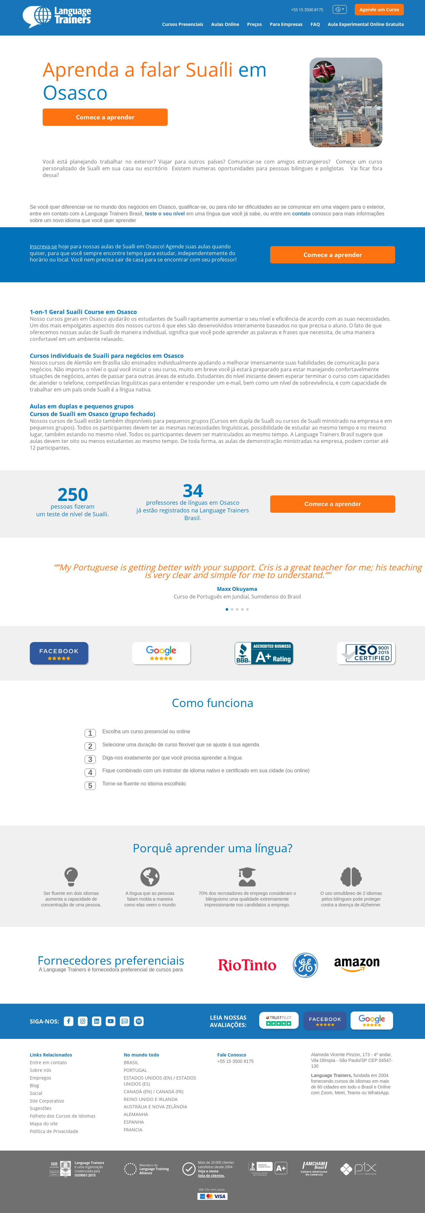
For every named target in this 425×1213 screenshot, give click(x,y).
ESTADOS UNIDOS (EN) (148, 1078)
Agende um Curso (379, 9)
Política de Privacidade (54, 1131)
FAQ (315, 24)
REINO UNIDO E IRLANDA (151, 1099)
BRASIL (131, 1062)
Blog (34, 1085)
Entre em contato (48, 1062)
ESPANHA (134, 1122)
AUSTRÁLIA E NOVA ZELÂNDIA (155, 1107)
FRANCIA (133, 1130)
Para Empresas (286, 24)
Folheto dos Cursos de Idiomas (63, 1116)
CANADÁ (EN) (138, 1091)
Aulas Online (225, 24)
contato (301, 213)
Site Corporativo (47, 1101)
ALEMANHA (136, 1114)
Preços (254, 24)
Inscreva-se (43, 246)
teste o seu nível (165, 213)
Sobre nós (40, 1070)
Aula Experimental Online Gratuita (366, 24)
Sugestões (41, 1108)
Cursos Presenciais (182, 24)
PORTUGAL (135, 1070)
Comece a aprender (105, 117)
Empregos (40, 1078)
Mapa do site (44, 1124)
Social (36, 1093)
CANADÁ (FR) (169, 1091)
